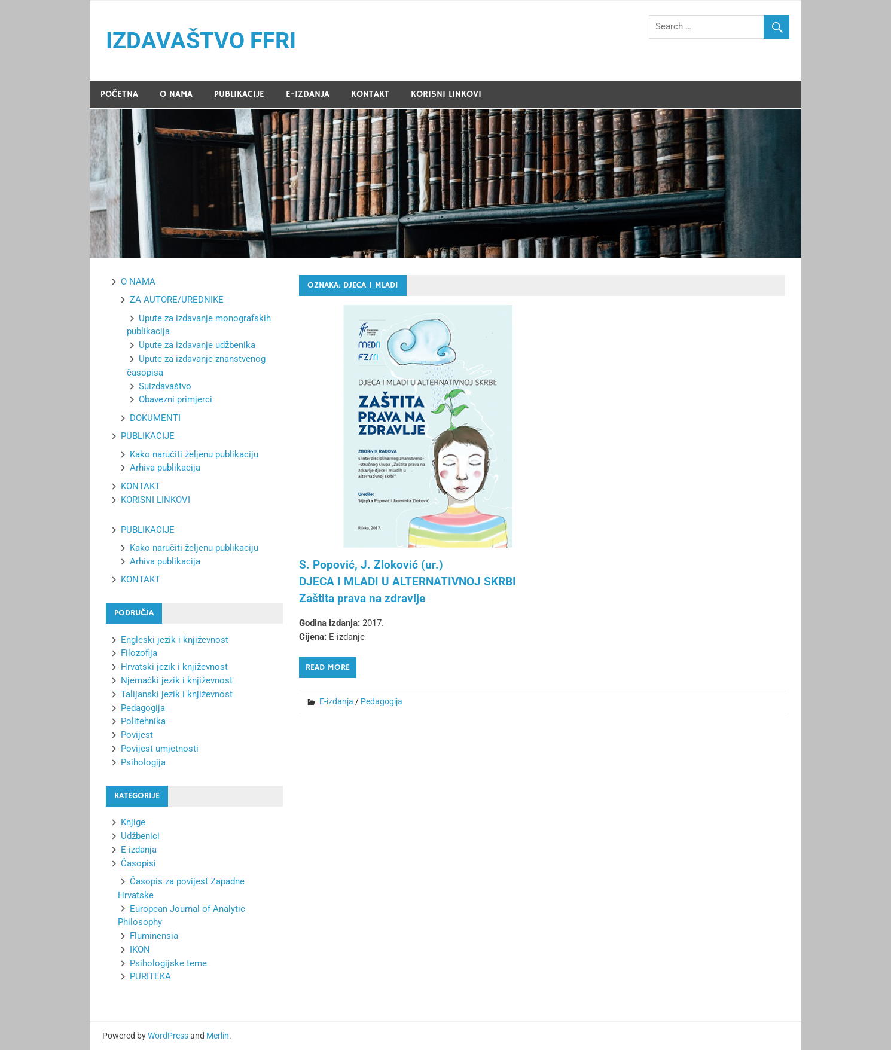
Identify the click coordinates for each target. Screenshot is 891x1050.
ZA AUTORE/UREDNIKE (177, 299)
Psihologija (143, 762)
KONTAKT (370, 94)
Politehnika (143, 721)
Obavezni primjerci (175, 399)
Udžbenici (140, 836)
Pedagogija (381, 701)
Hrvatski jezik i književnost (174, 666)
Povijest (137, 734)
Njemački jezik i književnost (177, 680)
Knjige (133, 822)
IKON (140, 949)
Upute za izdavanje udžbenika (197, 345)
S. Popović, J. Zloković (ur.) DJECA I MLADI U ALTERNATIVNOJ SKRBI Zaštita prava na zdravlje (407, 582)
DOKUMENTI (155, 418)
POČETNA (119, 94)
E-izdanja (336, 701)
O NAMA (176, 94)
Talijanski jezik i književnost (177, 694)
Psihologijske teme (168, 963)
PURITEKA (150, 976)
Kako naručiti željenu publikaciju (194, 454)
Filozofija (139, 653)
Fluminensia (154, 935)
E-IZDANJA (307, 94)
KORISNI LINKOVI (446, 94)
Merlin (217, 1035)
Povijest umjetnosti (160, 748)
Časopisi (138, 863)
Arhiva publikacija (165, 467)
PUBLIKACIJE (239, 94)
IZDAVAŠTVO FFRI (201, 41)
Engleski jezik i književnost (174, 639)
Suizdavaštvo (165, 386)
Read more (328, 667)
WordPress (168, 1035)
